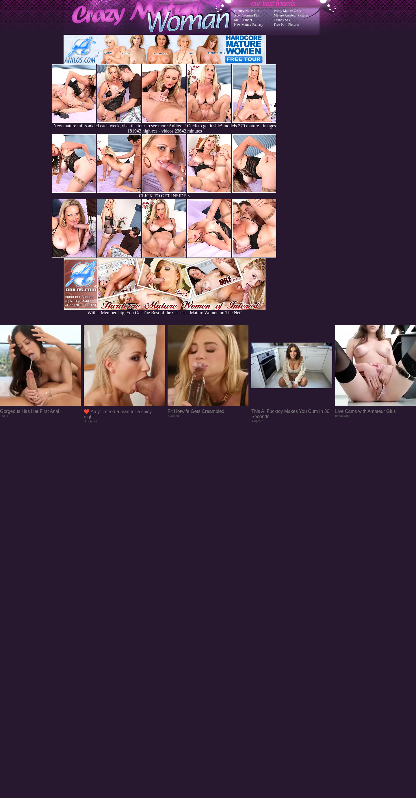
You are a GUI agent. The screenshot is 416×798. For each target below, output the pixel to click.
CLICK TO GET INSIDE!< (164, 195)
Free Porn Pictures (287, 25)
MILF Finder (243, 20)
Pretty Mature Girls (287, 11)
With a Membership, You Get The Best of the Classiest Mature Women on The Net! (165, 310)
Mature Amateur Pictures (291, 15)
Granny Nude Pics (246, 11)
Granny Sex (282, 20)
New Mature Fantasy (248, 25)
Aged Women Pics (247, 15)
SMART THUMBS (218, 681)
